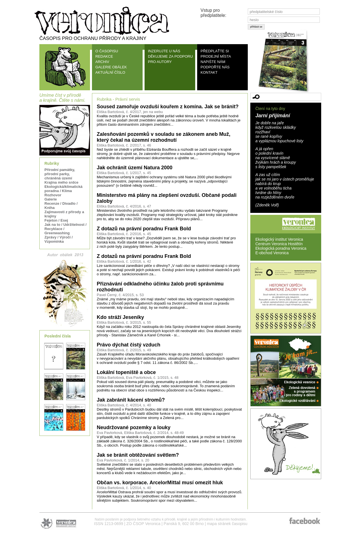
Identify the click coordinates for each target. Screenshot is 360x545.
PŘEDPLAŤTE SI (215, 51)
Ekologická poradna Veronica (280, 248)
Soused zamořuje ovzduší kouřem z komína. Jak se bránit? (167, 106)
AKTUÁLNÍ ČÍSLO (110, 72)
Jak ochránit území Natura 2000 (134, 167)
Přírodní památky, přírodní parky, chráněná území (59, 174)
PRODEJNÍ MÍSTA (216, 56)
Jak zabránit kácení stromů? (131, 400)
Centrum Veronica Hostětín (279, 244)
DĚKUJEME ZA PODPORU (170, 56)
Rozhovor (52, 195)
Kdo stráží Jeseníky (120, 317)
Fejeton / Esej (56, 220)
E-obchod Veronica (272, 253)
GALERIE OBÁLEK (111, 67)
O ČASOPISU (106, 51)
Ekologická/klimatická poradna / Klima (63, 188)
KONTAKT (209, 72)
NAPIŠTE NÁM (213, 62)
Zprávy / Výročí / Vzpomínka (58, 239)
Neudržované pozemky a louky (133, 427)
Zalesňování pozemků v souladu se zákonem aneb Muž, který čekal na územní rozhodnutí (163, 137)
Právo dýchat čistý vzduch (128, 345)
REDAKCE (104, 56)
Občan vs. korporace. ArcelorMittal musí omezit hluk (160, 482)
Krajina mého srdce (61, 182)
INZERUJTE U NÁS (164, 51)
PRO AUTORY (160, 62)
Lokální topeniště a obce (126, 372)
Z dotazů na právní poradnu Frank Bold (144, 228)
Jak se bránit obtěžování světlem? (138, 455)
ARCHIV (102, 62)
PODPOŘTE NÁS (215, 67)
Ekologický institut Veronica (279, 239)
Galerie (50, 199)
